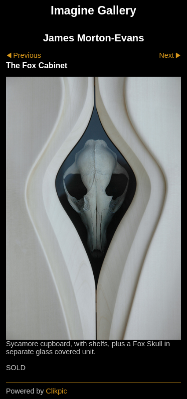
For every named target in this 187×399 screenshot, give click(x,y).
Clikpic (56, 391)
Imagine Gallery (94, 10)
